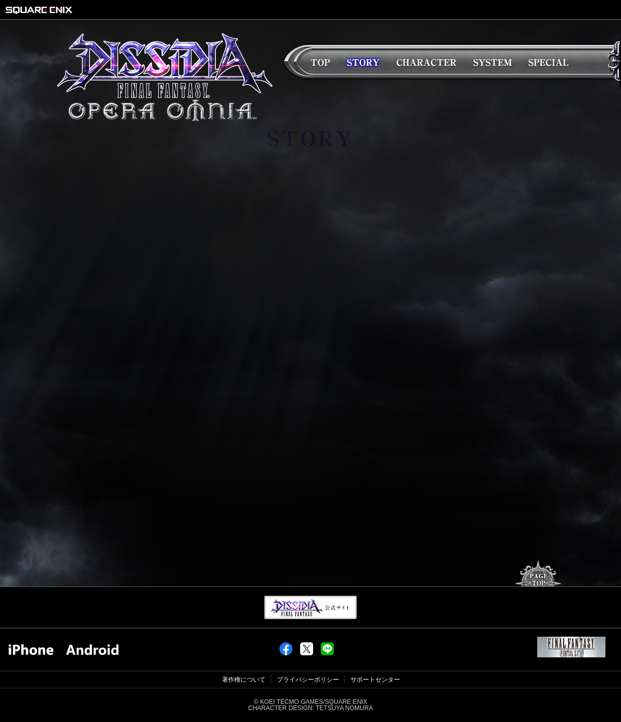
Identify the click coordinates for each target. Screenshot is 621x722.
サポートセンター (375, 679)
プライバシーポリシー (308, 679)
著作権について (243, 679)
